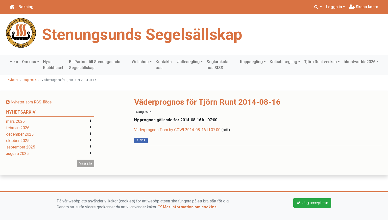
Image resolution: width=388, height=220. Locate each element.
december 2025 (20, 134)
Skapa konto (363, 6)
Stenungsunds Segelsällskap (142, 34)
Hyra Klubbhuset (53, 64)
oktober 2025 (17, 140)
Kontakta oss (164, 64)
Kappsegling (251, 61)
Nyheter (13, 80)
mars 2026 (15, 121)
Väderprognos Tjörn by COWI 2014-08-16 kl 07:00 (177, 129)
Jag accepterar (312, 202)
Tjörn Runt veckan (320, 61)
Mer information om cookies (187, 207)
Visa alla (85, 163)
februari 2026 (17, 127)
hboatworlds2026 (359, 61)
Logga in (334, 6)
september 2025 (20, 147)
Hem (14, 61)
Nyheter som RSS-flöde (29, 102)
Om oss (29, 61)
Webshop (140, 61)
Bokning (26, 6)
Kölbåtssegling (283, 61)
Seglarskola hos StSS (217, 64)
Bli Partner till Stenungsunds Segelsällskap (94, 64)
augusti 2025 (17, 153)
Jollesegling (188, 61)
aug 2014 (30, 80)
